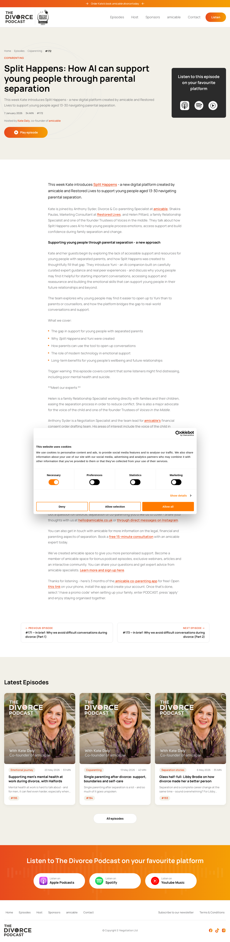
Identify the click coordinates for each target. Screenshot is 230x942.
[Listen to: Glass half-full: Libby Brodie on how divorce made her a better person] (190, 749)
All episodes (115, 818)
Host (134, 17)
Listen (215, 17)
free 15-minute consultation (131, 536)
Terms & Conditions (212, 912)
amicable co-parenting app (136, 581)
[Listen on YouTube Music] (213, 105)
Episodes (117, 17)
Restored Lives (109, 214)
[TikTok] (217, 930)
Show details (178, 495)
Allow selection (115, 506)
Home (7, 51)
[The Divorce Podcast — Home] (27, 17)
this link (54, 586)
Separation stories (172, 770)
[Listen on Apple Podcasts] (184, 105)
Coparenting (35, 51)
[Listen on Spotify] (198, 105)
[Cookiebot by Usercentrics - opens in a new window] (178, 433)
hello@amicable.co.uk (95, 520)
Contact (194, 17)
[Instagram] (223, 930)
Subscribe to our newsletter (176, 912)
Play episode (26, 132)
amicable (174, 17)
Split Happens (105, 184)
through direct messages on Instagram (147, 520)
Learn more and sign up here (102, 570)
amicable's (152, 420)
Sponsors (153, 17)
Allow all (168, 506)
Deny (62, 506)
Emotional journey (22, 770)
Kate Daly (24, 121)
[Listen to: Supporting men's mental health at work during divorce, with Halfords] (39, 749)
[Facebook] (210, 930)
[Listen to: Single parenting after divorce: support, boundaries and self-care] (115, 749)
